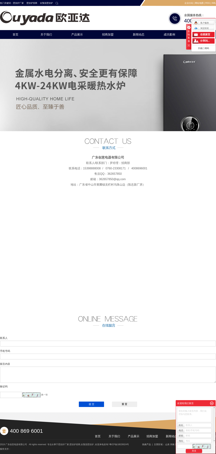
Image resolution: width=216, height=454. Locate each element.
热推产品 (146, 444)
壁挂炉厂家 (18, 3)
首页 (15, 34)
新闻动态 (138, 34)
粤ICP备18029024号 (119, 444)
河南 (172, 444)
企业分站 (188, 3)
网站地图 (199, 3)
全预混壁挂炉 (46, 3)
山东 (167, 444)
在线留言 (205, 34)
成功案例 (169, 34)
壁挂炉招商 (31, 3)
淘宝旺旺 (201, 28)
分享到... (205, 40)
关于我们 (46, 34)
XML (214, 3)
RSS (207, 3)
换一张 (44, 394)
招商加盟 (108, 34)
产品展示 (77, 34)
